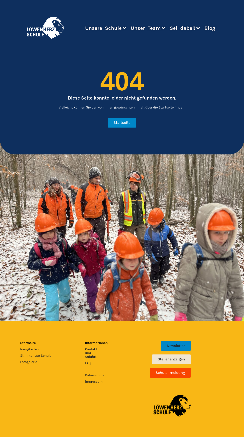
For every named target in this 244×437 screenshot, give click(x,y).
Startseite (28, 343)
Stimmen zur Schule (35, 355)
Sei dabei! (185, 28)
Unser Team (148, 28)
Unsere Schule (105, 28)
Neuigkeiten (29, 349)
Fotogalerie (28, 362)
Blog (209, 28)
